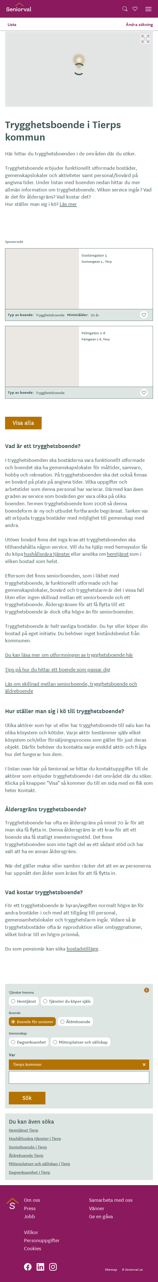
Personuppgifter (42, 1240)
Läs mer (68, 203)
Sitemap (111, 1269)
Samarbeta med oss (111, 1199)
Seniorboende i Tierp (28, 1147)
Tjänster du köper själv (70, 1001)
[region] (79, 69)
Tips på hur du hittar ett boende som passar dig (57, 669)
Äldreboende (78, 1021)
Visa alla (23, 423)
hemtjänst (118, 553)
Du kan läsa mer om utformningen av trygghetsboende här (69, 654)
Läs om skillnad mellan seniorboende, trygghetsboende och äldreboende (71, 687)
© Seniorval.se (132, 1269)
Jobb (29, 1216)
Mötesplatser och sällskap (83, 1042)
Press (30, 1208)
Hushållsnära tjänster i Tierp (35, 1138)
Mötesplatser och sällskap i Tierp (39, 1163)
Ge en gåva (101, 1216)
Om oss (32, 1199)
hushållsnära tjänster (47, 553)
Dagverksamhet (31, 1042)
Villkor (31, 1232)
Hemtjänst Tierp (23, 1130)
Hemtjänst (26, 1001)
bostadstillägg (82, 948)
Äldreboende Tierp (26, 1155)
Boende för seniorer (35, 1021)
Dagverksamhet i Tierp (29, 1172)
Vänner (96, 1208)
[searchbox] (79, 1077)
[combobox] (79, 1072)
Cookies (32, 1248)
